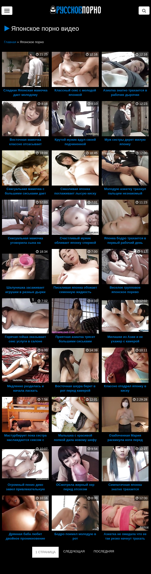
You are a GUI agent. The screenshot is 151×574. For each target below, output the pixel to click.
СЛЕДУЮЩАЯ (74, 551)
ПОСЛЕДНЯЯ (104, 551)
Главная (10, 42)
